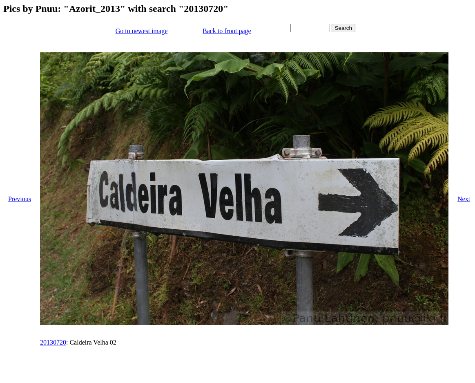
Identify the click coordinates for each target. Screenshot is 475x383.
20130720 (53, 342)
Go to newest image (142, 30)
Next (463, 198)
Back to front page (227, 30)
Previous (19, 198)
